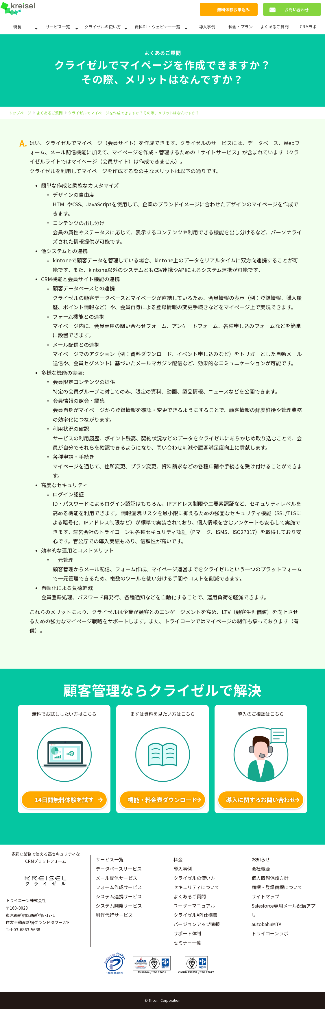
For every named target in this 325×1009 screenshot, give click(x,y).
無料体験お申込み (233, 9)
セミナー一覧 (187, 942)
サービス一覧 (58, 26)
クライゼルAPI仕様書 (195, 914)
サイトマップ (265, 896)
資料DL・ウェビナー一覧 (157, 26)
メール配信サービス (116, 877)
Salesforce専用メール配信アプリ (283, 910)
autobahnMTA (266, 924)
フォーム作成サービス (119, 887)
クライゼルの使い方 (102, 26)
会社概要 (261, 868)
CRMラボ (308, 26)
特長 (17, 26)
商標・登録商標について (277, 887)
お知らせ (261, 859)
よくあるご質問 (274, 26)
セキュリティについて (196, 887)
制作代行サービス (114, 914)
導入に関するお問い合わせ (261, 799)
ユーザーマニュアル (194, 905)
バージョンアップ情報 (196, 924)
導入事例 (207, 26)
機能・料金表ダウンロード (162, 799)
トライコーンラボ (270, 933)
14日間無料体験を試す (64, 799)
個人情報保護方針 (270, 877)
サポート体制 (187, 933)
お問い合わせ (297, 9)
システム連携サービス (119, 896)
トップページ (20, 113)
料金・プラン (240, 26)
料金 (178, 859)
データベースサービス (119, 868)
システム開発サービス (119, 905)
